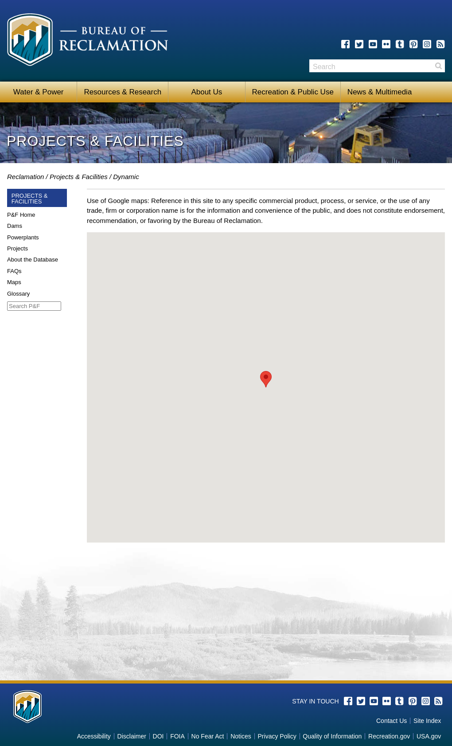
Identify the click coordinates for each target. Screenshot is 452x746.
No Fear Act (207, 736)
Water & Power (38, 92)
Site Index (427, 720)
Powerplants (23, 237)
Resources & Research (122, 92)
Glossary (18, 293)
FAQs (14, 271)
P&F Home (21, 214)
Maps (14, 282)
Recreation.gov (389, 736)
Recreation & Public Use (293, 92)
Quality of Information (332, 736)
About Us (206, 92)
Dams (14, 226)
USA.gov (429, 736)
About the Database (32, 259)
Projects (17, 248)
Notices (240, 736)
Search (438, 65)
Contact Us (391, 720)
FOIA (177, 736)
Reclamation (25, 176)
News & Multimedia (379, 92)
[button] (266, 379)
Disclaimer (131, 736)
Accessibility (94, 736)
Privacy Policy (277, 736)
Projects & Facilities (79, 176)
